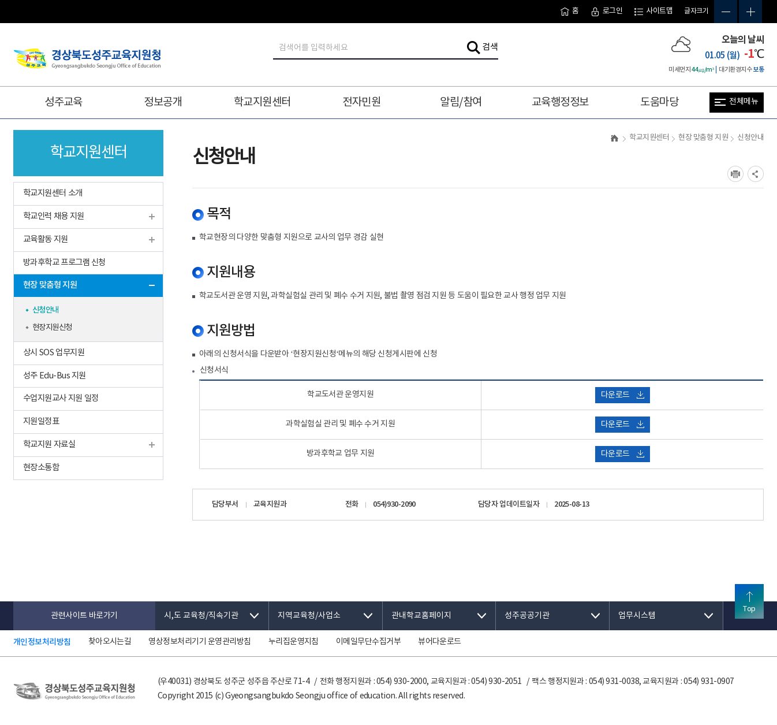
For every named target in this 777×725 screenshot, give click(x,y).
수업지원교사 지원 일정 (60, 398)
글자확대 (750, 11)
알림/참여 (460, 102)
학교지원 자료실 (49, 444)
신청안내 (45, 310)
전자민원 (361, 102)
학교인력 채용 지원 (53, 216)
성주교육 (63, 102)
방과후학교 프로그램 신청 (64, 262)
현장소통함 (41, 468)
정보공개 (163, 102)
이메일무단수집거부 (368, 641)
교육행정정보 (560, 102)
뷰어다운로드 (439, 641)
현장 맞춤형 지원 (50, 285)
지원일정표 (41, 421)
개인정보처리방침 (42, 642)
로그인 (607, 11)
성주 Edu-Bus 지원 (54, 376)
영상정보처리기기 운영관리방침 (199, 641)
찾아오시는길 (110, 641)
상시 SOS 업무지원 (53, 353)
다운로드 (622, 395)
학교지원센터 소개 (53, 193)
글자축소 (725, 11)
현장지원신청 (52, 327)
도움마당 (659, 102)
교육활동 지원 (45, 239)
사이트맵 (653, 11)
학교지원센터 (262, 102)
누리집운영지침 (293, 641)
